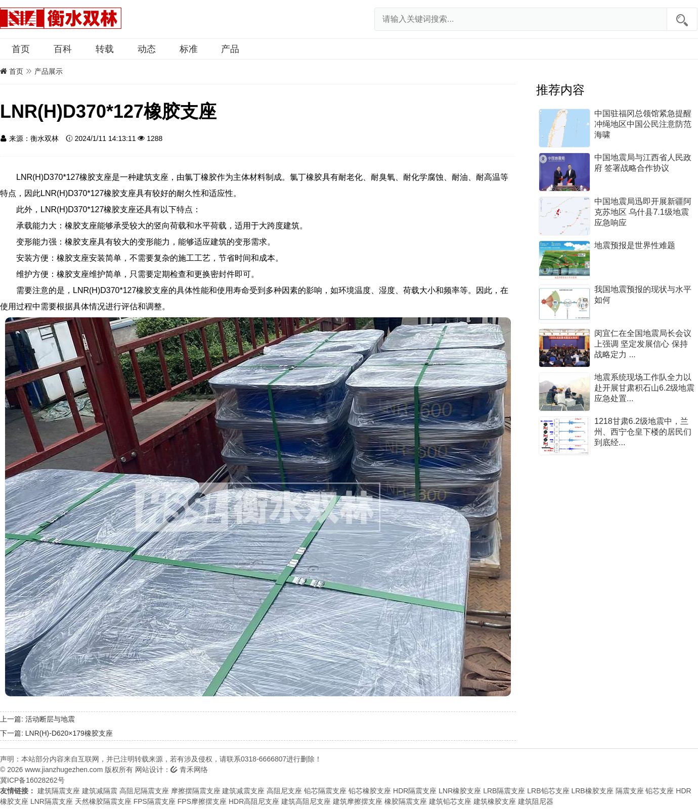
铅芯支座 (659, 791)
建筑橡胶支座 (494, 801)
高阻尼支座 (284, 791)
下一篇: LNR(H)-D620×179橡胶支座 (56, 733)
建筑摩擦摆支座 (357, 801)
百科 (63, 49)
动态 (147, 49)
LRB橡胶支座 (592, 791)
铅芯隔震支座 (325, 791)
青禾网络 (189, 770)
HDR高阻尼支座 (254, 801)
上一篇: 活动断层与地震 (37, 719)
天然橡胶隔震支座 (103, 801)
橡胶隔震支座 (405, 801)
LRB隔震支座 (504, 791)
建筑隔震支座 (58, 791)
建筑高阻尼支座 (306, 801)
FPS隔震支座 (155, 801)
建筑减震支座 (243, 791)
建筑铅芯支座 (450, 801)
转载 (105, 49)
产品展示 (48, 71)
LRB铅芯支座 (548, 791)
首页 (21, 49)
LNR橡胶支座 (460, 791)
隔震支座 (630, 791)
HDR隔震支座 (415, 791)
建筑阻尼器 (535, 801)
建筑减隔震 (99, 791)
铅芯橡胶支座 (369, 791)
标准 (189, 49)
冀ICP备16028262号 (32, 780)
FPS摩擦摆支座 (202, 801)
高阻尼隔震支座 (144, 791)
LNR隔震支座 (51, 801)
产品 (230, 49)
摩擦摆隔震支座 (196, 791)
